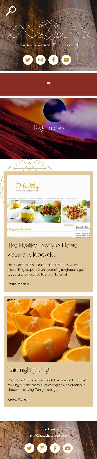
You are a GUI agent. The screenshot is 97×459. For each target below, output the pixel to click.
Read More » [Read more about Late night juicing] (18, 399)
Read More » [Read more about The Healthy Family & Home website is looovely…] (18, 284)
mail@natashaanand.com (48, 435)
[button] (48, 84)
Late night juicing (28, 370)
